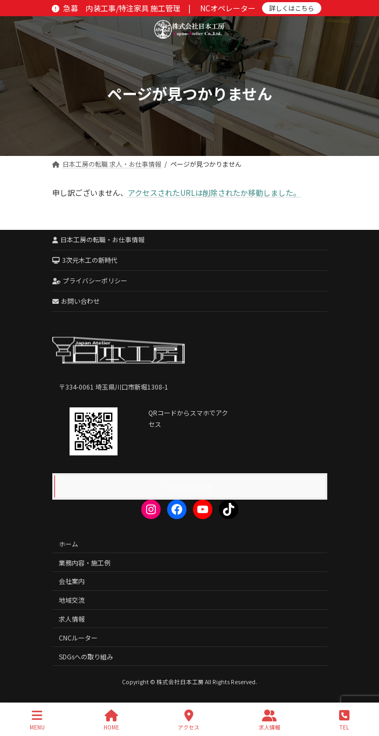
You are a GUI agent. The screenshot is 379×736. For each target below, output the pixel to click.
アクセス (188, 720)
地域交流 (72, 599)
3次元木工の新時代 (85, 259)
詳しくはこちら (291, 7)
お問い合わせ (76, 300)
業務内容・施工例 (85, 562)
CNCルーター (78, 637)
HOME (111, 720)
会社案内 (72, 580)
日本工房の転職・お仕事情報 (98, 239)
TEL (344, 720)
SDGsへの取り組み (86, 655)
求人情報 (72, 618)
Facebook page (190, 486)
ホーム (68, 543)
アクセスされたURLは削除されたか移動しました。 (214, 192)
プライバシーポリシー (90, 280)
